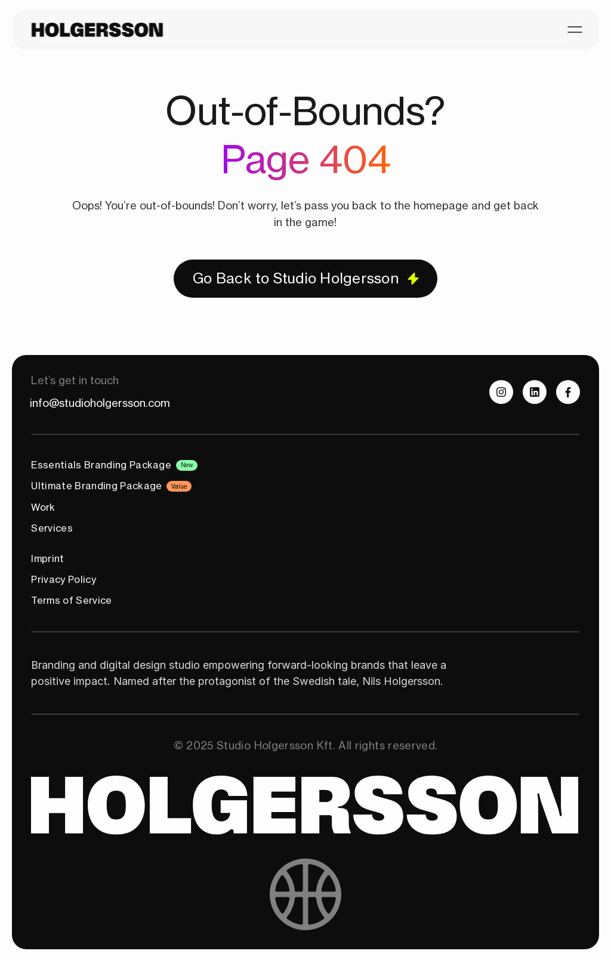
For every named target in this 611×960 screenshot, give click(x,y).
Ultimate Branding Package (96, 486)
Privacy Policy (63, 579)
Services (52, 528)
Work (43, 507)
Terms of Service (71, 600)
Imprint (47, 558)
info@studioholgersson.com (100, 402)
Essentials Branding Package (101, 465)
